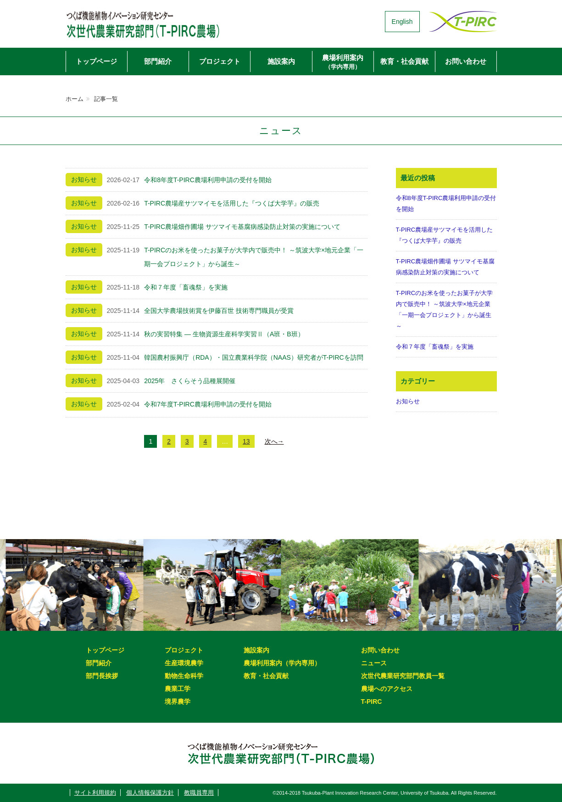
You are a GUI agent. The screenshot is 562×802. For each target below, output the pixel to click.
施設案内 (281, 61)
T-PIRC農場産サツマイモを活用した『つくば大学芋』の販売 (231, 203)
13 (246, 441)
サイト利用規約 (95, 792)
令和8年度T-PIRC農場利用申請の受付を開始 (208, 180)
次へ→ (274, 441)
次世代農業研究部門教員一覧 (403, 675)
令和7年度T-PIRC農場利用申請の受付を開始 (208, 404)
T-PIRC (371, 701)
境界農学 (177, 701)
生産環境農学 (184, 663)
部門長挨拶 (102, 675)
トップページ (96, 61)
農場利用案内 (342, 62)
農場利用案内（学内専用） (282, 663)
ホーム (74, 98)
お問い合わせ (465, 61)
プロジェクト (219, 61)
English (402, 21)
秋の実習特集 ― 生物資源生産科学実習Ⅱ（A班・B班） (224, 334)
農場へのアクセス (386, 688)
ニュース (374, 663)
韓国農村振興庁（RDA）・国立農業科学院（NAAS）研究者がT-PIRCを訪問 (253, 357)
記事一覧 (106, 98)
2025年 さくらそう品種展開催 (189, 380)
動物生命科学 (184, 675)
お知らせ (408, 401)
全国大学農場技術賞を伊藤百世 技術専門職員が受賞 (219, 310)
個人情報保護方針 (150, 792)
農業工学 (177, 688)
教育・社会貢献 (404, 61)
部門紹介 (158, 61)
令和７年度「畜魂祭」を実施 (186, 287)
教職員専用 (199, 792)
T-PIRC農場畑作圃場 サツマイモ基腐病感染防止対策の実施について (242, 226)
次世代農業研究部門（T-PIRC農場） (160, 21)
